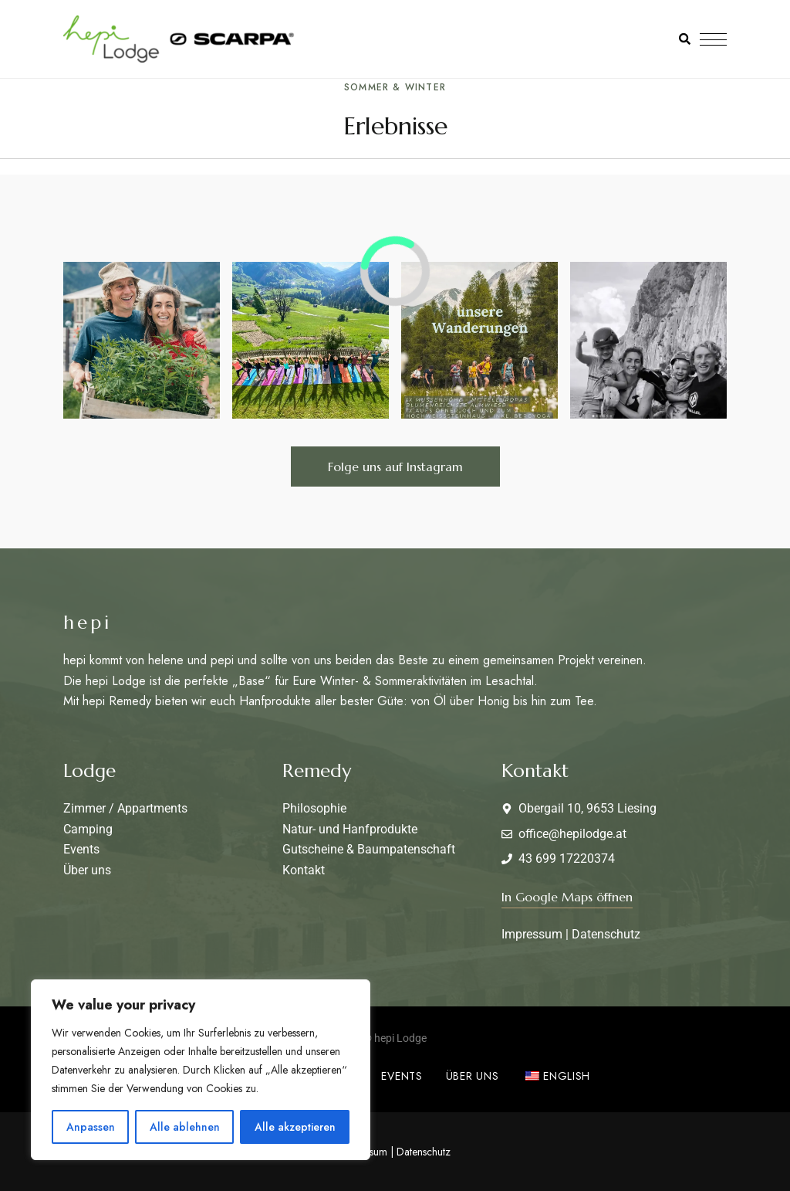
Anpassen (90, 1127)
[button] (395, 466)
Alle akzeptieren (295, 1127)
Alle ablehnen (185, 1127)
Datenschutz (606, 934)
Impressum (531, 934)
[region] (200, 1069)
